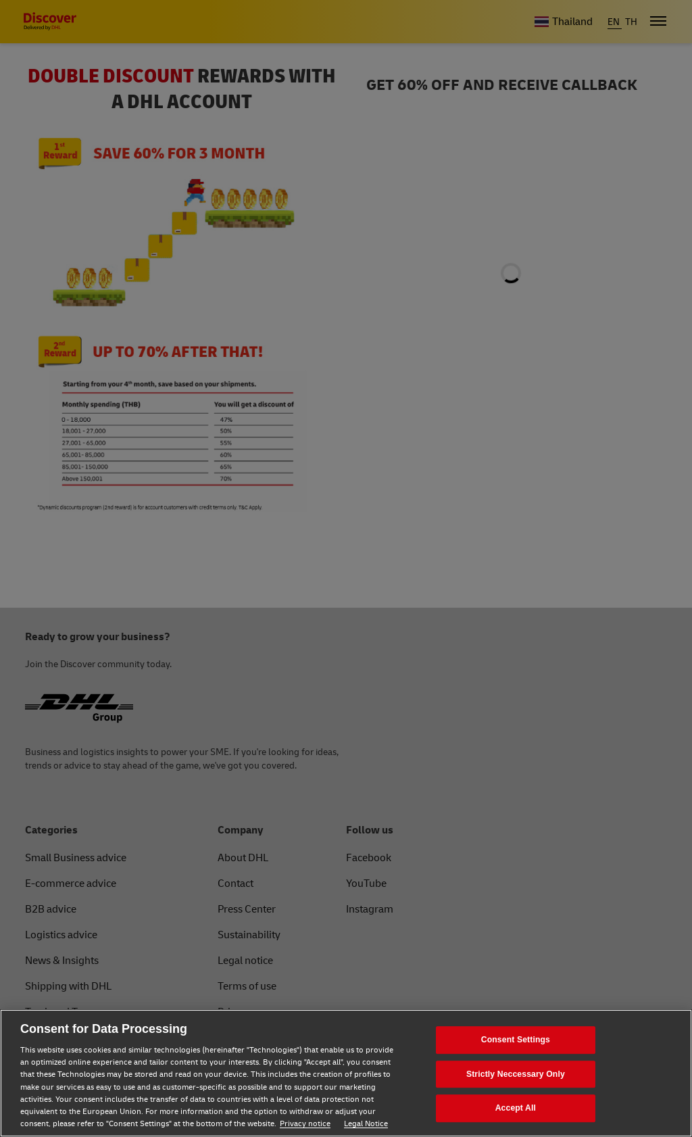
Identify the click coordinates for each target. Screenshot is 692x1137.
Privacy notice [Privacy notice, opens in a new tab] (305, 1124)
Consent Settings (515, 1039)
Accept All (515, 1108)
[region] (346, 1073)
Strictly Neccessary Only (515, 1074)
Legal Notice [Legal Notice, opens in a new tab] (366, 1124)
